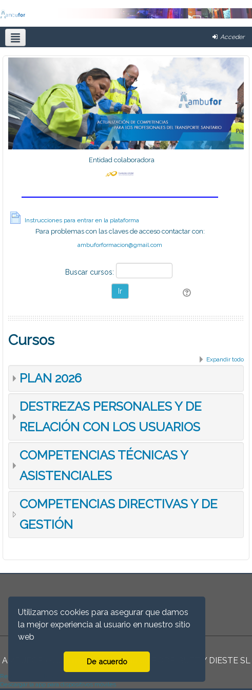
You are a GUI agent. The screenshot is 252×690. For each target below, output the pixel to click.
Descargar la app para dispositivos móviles (58, 684)
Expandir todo (225, 359)
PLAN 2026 (51, 378)
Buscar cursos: (90, 272)
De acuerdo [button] (107, 661)
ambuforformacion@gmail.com (119, 244)
